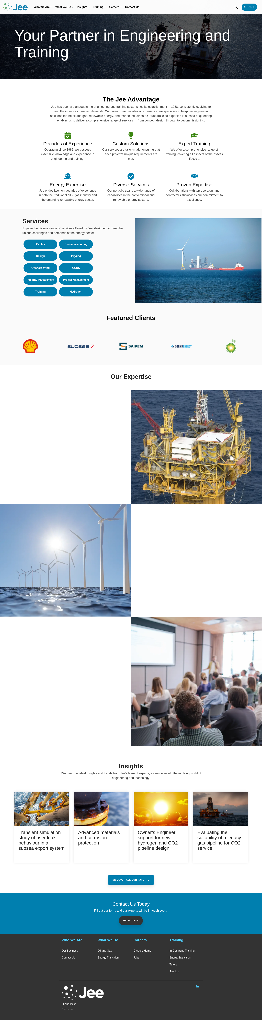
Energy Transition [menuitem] (108, 957)
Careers (115, 7)
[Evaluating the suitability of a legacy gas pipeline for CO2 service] (220, 809)
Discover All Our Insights (131, 880)
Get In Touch (131, 920)
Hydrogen (76, 291)
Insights (83, 7)
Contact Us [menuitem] (68, 957)
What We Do (64, 7)
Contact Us (132, 7)
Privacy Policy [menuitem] (69, 1003)
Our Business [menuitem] (70, 950)
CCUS (76, 267)
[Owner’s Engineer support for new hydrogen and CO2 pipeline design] (161, 809)
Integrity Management (40, 279)
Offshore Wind (40, 267)
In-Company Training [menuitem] (182, 950)
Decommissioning (76, 244)
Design (40, 256)
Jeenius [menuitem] (174, 971)
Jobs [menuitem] (136, 957)
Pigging (76, 256)
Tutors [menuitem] (173, 964)
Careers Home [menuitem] (142, 950)
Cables (40, 244)
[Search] (236, 7)
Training (99, 7)
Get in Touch (249, 7)
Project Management (76, 279)
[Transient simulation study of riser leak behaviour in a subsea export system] (41, 809)
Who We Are (43, 7)
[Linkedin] (198, 986)
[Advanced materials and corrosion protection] (101, 809)
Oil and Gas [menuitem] (105, 950)
